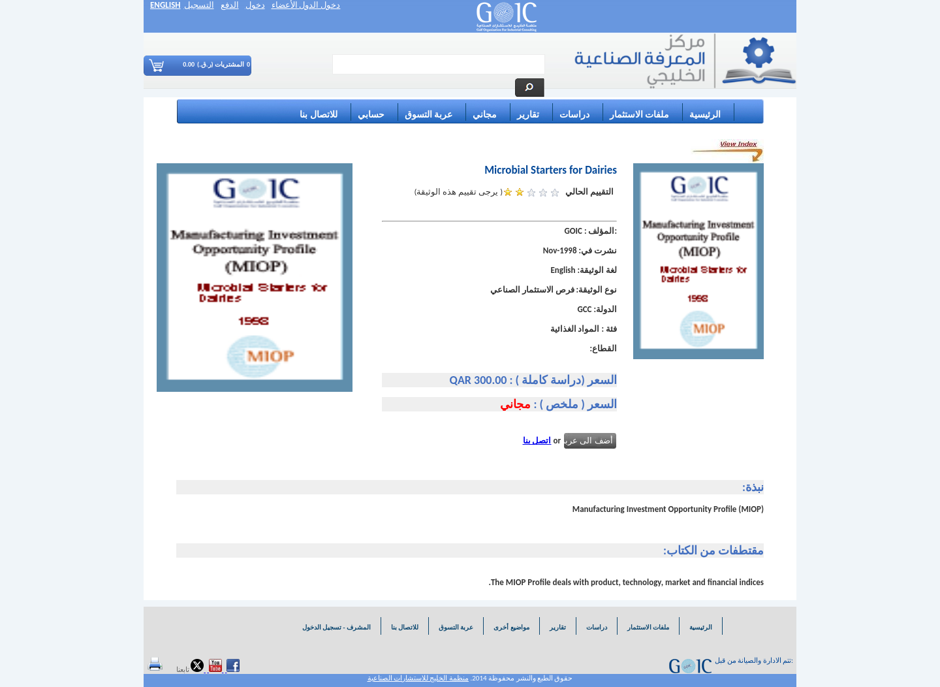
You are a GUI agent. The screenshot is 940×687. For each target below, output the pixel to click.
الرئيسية (705, 114)
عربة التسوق (428, 114)
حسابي (371, 114)
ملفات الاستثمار (639, 114)
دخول (255, 5)
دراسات (574, 114)
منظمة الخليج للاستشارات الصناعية (418, 678)
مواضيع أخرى (511, 627)
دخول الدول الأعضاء (306, 5)
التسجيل (199, 5)
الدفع (230, 5)
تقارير (528, 114)
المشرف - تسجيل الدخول (336, 627)
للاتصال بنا (318, 114)
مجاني (485, 114)
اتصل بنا (537, 440)
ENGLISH (165, 5)
